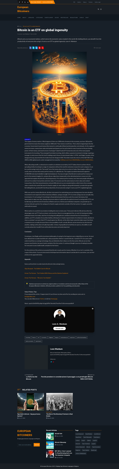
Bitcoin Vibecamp (60, 442)
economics (44, 337)
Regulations (74, 17)
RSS (74, 2)
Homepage (54, 299)
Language (31, 17)
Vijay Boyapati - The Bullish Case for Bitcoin (37, 268)
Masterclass (64, 17)
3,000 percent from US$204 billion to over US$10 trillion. (76, 160)
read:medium (89, 434)
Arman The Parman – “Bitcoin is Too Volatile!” (38, 278)
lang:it (83, 440)
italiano (89, 440)
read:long (93, 450)
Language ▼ (28, 139)
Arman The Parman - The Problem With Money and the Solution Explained (46, 273)
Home (19, 17)
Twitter (42, 299)
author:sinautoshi (80, 447)
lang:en (57, 337)
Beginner (78, 450)
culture (77, 440)
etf (38, 337)
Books (57, 17)
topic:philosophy (87, 437)
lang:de (95, 440)
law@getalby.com (30, 296)
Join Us (82, 17)
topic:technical (86, 443)
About (24, 17)
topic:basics (38, 341)
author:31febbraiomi (81, 453)
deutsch (78, 443)
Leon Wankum (26, 34)
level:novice (97, 434)
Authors (79, 2)
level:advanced (64, 337)
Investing (28, 337)
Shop (87, 17)
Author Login (97, 2)
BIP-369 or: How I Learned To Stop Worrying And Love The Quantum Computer (63, 453)
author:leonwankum (82, 337)
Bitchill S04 (58, 433)
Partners (91, 2)
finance (34, 337)
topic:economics (29, 341)
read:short (72, 337)
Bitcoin (88, 447)
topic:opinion (85, 450)
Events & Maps (49, 17)
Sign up (84, 2)
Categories (39, 17)
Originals (51, 337)
